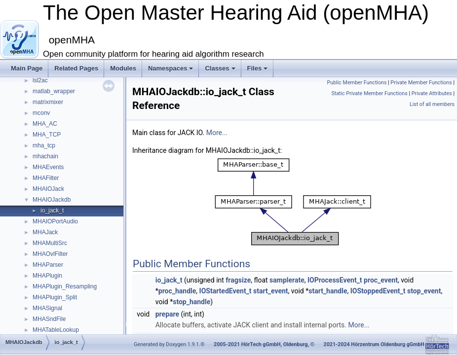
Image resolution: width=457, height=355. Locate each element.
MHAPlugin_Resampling (65, 286)
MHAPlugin (47, 275)
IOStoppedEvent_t (378, 291)
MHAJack (45, 232)
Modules (123, 68)
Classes (220, 68)
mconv (41, 112)
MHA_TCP (47, 134)
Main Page (26, 68)
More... (217, 133)
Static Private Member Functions (369, 93)
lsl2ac (40, 80)
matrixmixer (48, 102)
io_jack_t (52, 210)
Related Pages (76, 68)
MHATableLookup (56, 329)
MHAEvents (48, 167)
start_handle (327, 291)
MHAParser (48, 264)
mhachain (45, 156)
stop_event (424, 291)
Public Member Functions (357, 82)
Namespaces (170, 68)
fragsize (238, 280)
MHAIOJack (48, 188)
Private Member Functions (421, 82)
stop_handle (191, 302)
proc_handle (177, 291)
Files (257, 68)
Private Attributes (432, 93)
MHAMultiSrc (50, 243)
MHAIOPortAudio (55, 221)
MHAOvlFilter (50, 253)
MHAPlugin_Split (55, 297)
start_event (270, 291)
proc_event (381, 280)
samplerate (287, 280)
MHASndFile (49, 319)
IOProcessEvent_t (334, 280)
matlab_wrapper (54, 91)
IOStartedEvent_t (225, 291)
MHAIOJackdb (52, 199)
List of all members (432, 104)
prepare (167, 314)
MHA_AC (45, 123)
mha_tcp (44, 145)
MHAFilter (46, 178)
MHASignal (47, 308)
